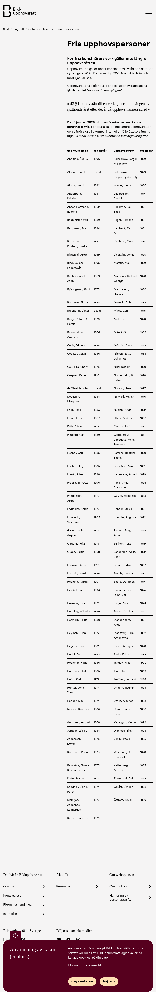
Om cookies (118, 886)
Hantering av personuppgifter (121, 897)
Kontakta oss (12, 895)
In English (10, 914)
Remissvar (63, 886)
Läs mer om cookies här (85, 965)
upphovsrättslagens (133, 86)
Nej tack (109, 981)
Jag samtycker (82, 981)
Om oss (8, 886)
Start (6, 29)
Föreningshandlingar (18, 904)
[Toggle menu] (135, 11)
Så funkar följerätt (39, 29)
